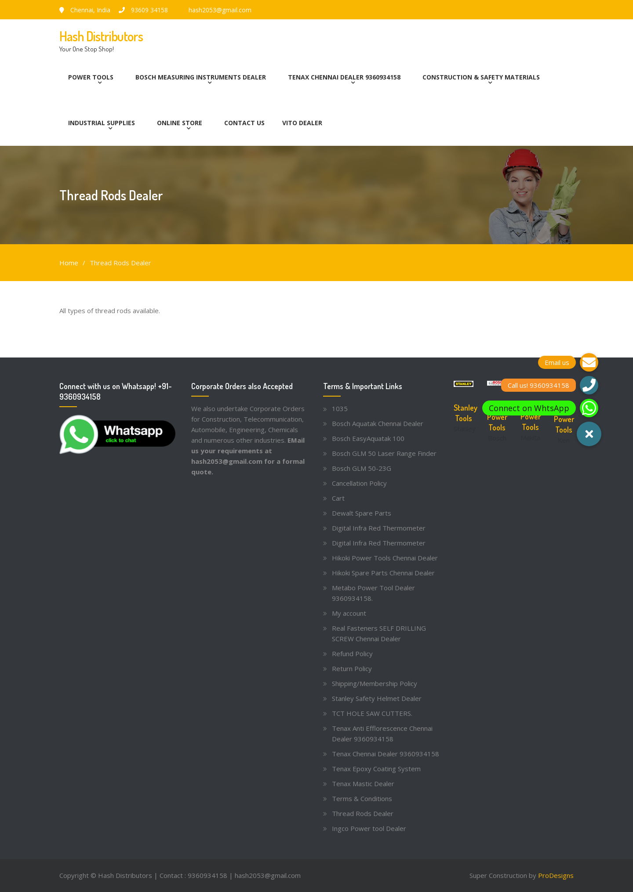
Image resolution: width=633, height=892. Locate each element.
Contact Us (244, 123)
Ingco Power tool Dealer (369, 828)
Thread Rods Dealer (362, 813)
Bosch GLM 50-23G (361, 468)
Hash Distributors (101, 36)
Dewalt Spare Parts (361, 513)
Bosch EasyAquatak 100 (368, 438)
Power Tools (90, 77)
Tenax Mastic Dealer (363, 783)
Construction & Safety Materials (481, 77)
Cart (338, 498)
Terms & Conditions (362, 798)
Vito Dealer (302, 123)
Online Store (179, 123)
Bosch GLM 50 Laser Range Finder (384, 453)
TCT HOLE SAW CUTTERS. (372, 713)
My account (349, 613)
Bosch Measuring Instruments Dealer (200, 77)
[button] (589, 434)
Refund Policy (352, 653)
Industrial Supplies (101, 123)
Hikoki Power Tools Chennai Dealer (385, 557)
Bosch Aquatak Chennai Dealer (377, 423)
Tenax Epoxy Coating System (376, 768)
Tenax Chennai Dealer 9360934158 (344, 77)
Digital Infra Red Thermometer (379, 528)
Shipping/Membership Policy (374, 683)
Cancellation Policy (359, 483)
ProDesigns (556, 875)
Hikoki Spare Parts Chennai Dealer (383, 572)
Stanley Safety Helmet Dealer (377, 698)
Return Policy (352, 668)
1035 (340, 408)
